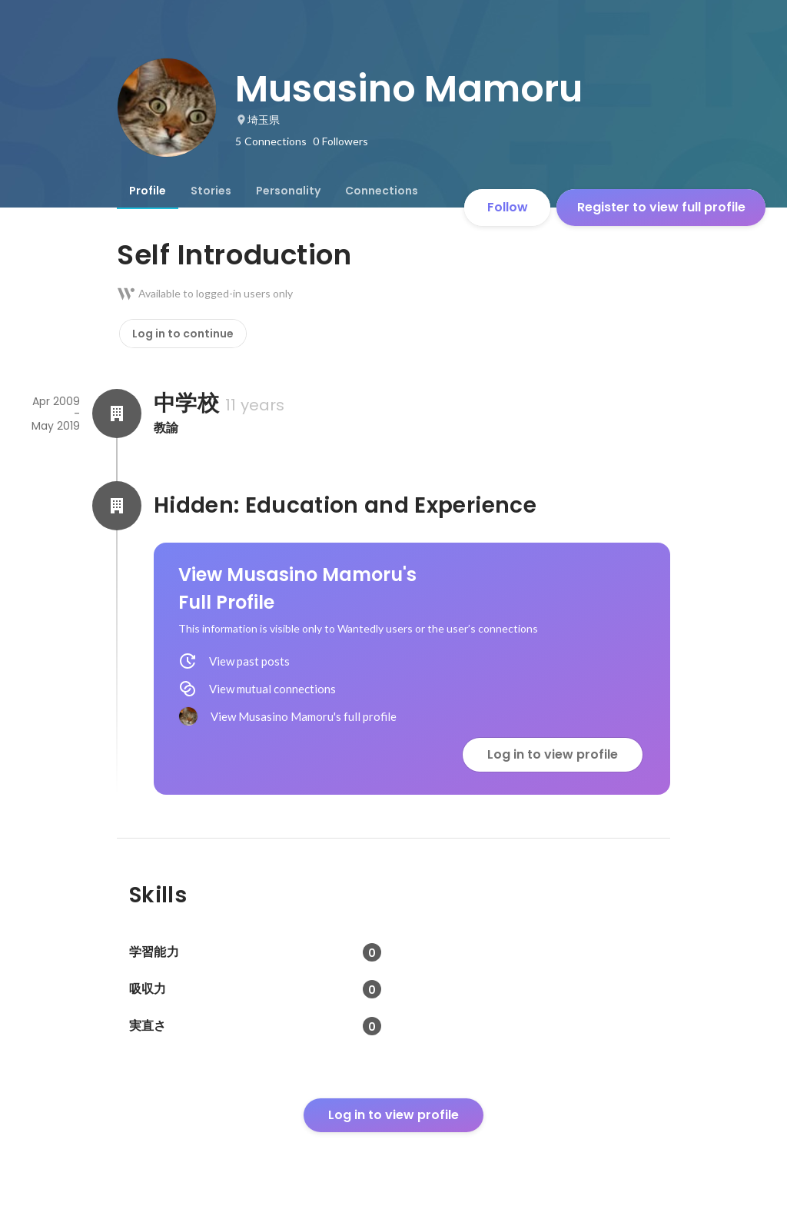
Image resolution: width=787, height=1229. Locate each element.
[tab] (147, 190)
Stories (211, 190)
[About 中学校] (116, 413)
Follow (507, 207)
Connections (381, 190)
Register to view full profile (661, 207)
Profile (147, 190)
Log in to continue (183, 333)
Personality (288, 190)
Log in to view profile (552, 754)
